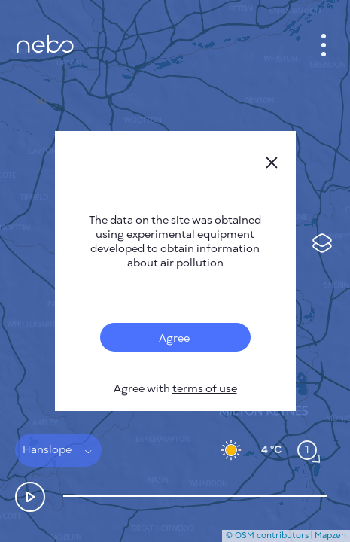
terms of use (204, 389)
